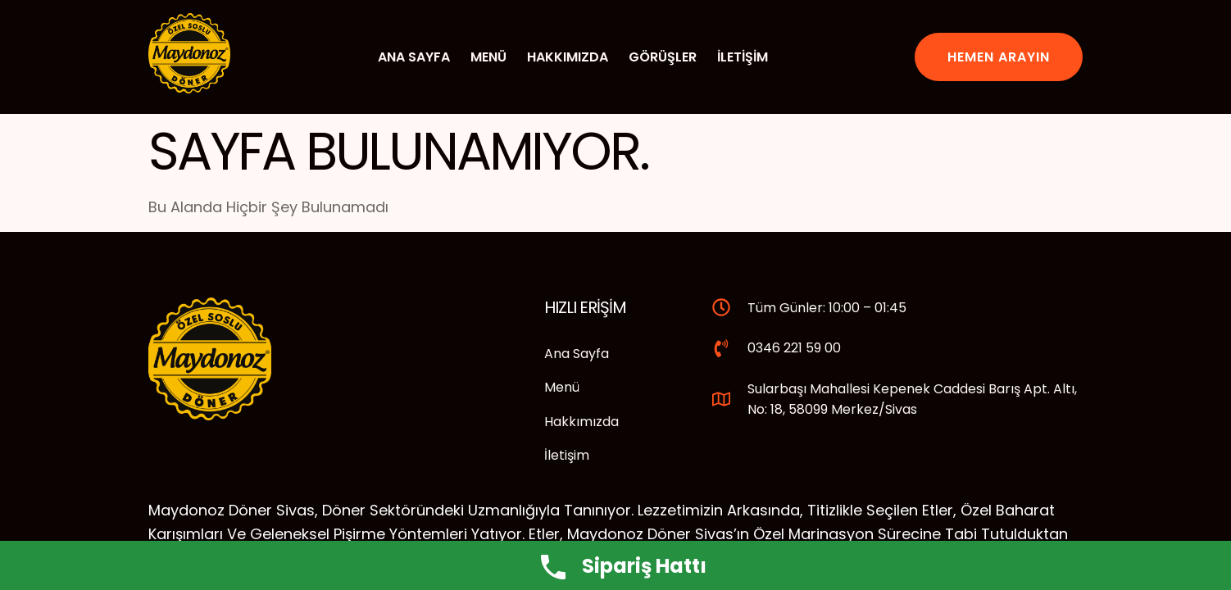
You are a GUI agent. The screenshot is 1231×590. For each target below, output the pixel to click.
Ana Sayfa (414, 57)
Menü (488, 57)
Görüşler (663, 57)
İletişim (742, 57)
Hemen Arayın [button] (998, 57)
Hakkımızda (567, 57)
